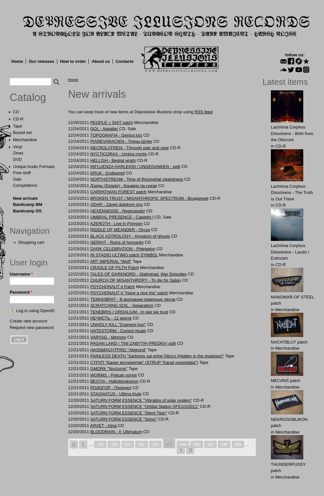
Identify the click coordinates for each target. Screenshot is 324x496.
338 (224, 444)
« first (74, 444)
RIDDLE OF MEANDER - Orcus (120, 229)
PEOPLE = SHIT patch (111, 122)
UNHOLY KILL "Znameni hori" (118, 324)
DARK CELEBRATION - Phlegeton (123, 248)
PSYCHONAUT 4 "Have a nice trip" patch (129, 292)
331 (128, 444)
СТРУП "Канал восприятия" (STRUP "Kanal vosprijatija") (144, 362)
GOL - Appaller (104, 128)
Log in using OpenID (35, 310)
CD (16, 111)
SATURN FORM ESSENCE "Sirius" (123, 419)
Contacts (125, 61)
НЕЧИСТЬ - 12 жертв (111, 318)
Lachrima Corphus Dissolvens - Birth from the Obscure (292, 133)
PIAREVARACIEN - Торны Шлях (121, 141)
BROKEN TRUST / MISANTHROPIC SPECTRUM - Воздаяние (149, 198)
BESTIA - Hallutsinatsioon (114, 381)
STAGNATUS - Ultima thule (116, 393)
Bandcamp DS (27, 211)
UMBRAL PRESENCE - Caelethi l (122, 217)
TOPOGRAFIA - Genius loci (116, 135)
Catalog (28, 97)
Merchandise (25, 139)
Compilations (25, 185)
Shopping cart (31, 242)
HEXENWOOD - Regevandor (117, 211)
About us (101, 61)
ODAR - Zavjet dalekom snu (116, 204)
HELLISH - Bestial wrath (113, 160)
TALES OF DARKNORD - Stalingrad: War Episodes (138, 274)
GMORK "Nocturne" (109, 368)
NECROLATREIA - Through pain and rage (129, 147)
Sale (17, 179)
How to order (73, 61)
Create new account (28, 321)
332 (141, 444)
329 (100, 444)
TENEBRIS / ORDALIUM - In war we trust (129, 312)
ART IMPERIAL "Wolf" (111, 261)
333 (155, 444)
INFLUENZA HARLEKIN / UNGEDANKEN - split (135, 166)
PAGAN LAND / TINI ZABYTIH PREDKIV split (133, 343)
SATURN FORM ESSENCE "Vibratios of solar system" (141, 400)
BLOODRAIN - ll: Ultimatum (116, 431)
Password (21, 292)
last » (190, 450)
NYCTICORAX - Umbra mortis (118, 154)
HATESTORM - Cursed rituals (118, 330)
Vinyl (17, 146)
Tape (17, 126)
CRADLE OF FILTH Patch (114, 267)
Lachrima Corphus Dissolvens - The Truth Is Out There (292, 192)
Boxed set (22, 132)
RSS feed (203, 111)
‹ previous (83, 444)
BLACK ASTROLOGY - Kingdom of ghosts (130, 236)
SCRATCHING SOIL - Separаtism (122, 305)
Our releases (41, 61)
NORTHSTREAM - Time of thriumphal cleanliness (136, 179)
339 (238, 444)
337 (210, 444)
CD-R (18, 119)
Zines (18, 153)
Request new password (31, 327)
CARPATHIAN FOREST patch (118, 191)
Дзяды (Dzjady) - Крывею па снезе (123, 185)
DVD (17, 159)
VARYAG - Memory (108, 337)
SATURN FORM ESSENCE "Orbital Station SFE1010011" (144, 406)
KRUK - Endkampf (107, 173)
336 (196, 444)
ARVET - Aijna (103, 425)
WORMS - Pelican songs (113, 375)
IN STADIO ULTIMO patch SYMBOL (124, 255)
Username (21, 274)
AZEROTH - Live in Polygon (116, 223)
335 (183, 444)
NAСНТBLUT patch (289, 342)
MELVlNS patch (285, 380)
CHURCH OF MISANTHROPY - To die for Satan (135, 280)
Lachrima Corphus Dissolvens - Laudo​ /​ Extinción (290, 252)
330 (114, 444)
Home (17, 61)
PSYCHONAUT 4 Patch (112, 286)
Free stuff (22, 172)
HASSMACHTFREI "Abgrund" (118, 349)
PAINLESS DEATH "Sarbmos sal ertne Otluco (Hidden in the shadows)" (157, 356)
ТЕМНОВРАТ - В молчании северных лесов (133, 299)
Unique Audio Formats (34, 166)
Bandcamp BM (27, 204)
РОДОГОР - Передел (111, 387)
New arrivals (25, 198)
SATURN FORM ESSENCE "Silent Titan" (128, 413)
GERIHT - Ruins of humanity (117, 242)
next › (181, 450)
